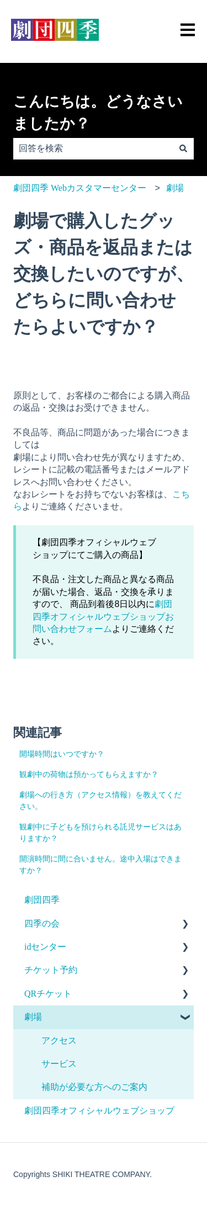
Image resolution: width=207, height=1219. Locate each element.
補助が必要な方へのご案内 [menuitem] (94, 1087)
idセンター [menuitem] (45, 946)
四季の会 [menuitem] (42, 923)
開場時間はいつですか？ (61, 754)
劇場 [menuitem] (33, 1016)
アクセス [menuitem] (59, 1040)
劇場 (175, 188)
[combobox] (93, 148)
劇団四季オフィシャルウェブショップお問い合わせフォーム (103, 616)
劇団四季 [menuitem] (42, 899)
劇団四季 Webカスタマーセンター (79, 188)
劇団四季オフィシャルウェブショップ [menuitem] (99, 1110)
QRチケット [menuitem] (48, 993)
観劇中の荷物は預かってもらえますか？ (88, 774)
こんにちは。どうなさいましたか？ (98, 112)
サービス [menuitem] (59, 1063)
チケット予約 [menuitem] (50, 970)
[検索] (183, 148)
